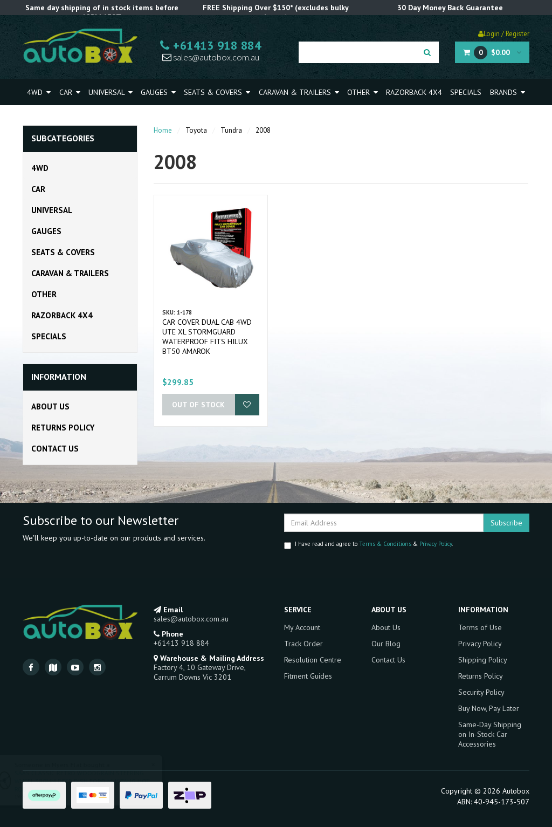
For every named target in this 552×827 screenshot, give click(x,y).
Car (69, 92)
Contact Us (55, 448)
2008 (263, 130)
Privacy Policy (435, 544)
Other (362, 92)
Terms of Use (480, 627)
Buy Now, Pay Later (488, 708)
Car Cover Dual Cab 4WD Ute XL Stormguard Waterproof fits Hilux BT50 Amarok (207, 336)
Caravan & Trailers (299, 92)
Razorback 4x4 (414, 92)
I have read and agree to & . (368, 544)
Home (163, 130)
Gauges (158, 92)
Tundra (231, 130)
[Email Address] (384, 523)
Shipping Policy (482, 660)
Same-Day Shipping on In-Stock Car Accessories (489, 734)
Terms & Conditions (385, 544)
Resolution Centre (312, 660)
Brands (507, 92)
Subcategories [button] (62, 138)
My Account (302, 627)
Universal (110, 92)
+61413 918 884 (210, 45)
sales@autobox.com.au (210, 57)
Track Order (303, 643)
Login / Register (503, 33)
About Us (50, 406)
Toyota (196, 130)
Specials (465, 92)
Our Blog (386, 643)
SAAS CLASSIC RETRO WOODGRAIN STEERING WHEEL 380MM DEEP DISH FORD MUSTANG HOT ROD (92, 781)
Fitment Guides (308, 676)
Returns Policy (62, 427)
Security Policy (481, 692)
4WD (39, 92)
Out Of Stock (198, 404)
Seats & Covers (217, 92)
